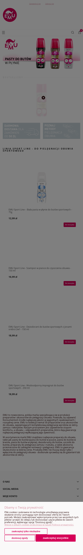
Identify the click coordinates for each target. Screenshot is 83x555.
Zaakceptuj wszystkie (55, 537)
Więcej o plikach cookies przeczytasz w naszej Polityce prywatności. (39, 524)
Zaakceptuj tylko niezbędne (26, 531)
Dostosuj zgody (20, 538)
